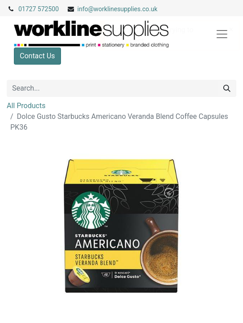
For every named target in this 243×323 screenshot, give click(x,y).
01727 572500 (38, 9)
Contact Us (37, 56)
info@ (86, 9)
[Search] (226, 88)
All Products (26, 105)
